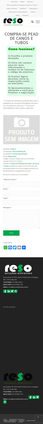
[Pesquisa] (31, 21)
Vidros (18, 15)
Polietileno (23, 8)
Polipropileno (33, 8)
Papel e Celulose (12, 8)
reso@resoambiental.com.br (18, 287)
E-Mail (5, 198)
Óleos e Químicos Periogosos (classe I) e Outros (22, 5)
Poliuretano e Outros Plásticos (18, 12)
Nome (5, 189)
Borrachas (14, 1)
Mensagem (7, 208)
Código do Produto (10, 179)
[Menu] (36, 21)
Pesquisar (25, 15)
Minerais (30, 1)
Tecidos (33, 12)
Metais (22, 1)
